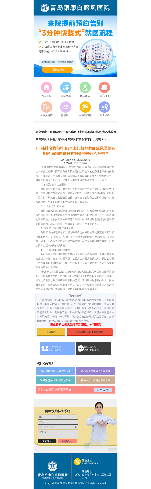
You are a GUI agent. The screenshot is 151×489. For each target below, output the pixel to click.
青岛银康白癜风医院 (48, 131)
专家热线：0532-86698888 (75, 163)
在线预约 (51, 331)
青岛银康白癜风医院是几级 (55, 371)
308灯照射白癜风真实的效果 (55, 380)
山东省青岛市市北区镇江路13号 (75, 160)
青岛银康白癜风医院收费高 (95, 371)
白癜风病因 (70, 131)
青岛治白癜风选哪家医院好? (55, 389)
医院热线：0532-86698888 (89, 331)
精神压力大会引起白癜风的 (95, 380)
